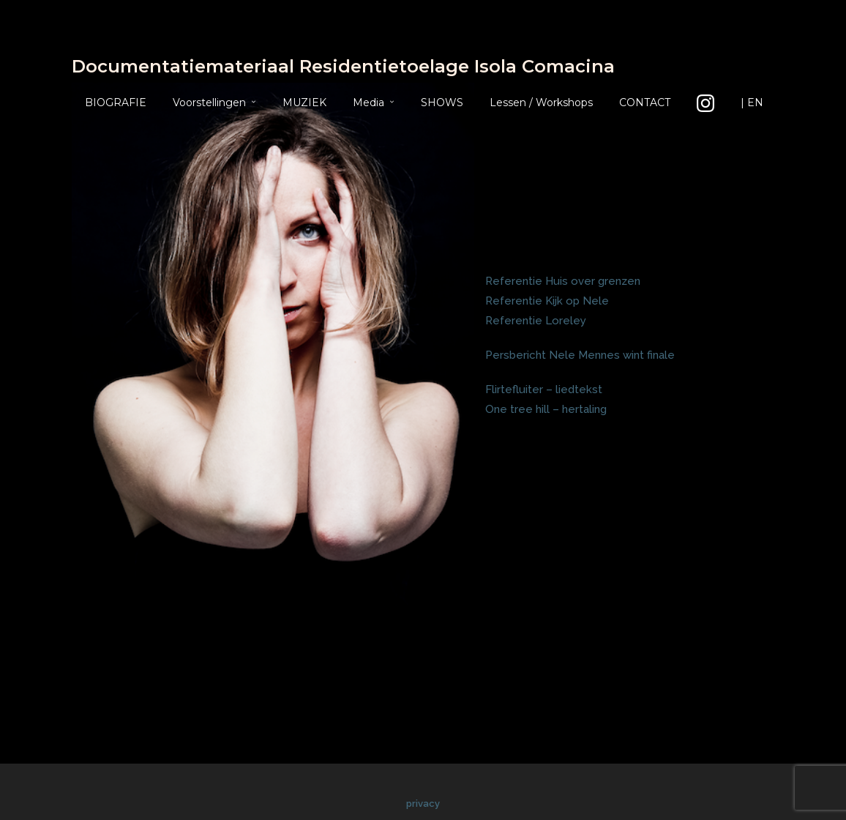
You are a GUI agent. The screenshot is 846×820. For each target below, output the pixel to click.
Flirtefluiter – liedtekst (543, 389)
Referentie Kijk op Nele (547, 301)
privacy (423, 803)
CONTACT (644, 102)
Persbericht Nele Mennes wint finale (580, 355)
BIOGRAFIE (115, 102)
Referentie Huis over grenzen (562, 281)
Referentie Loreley (535, 320)
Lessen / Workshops (541, 102)
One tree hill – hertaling (546, 409)
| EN (752, 102)
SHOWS (442, 102)
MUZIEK (304, 102)
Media (368, 102)
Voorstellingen (209, 102)
